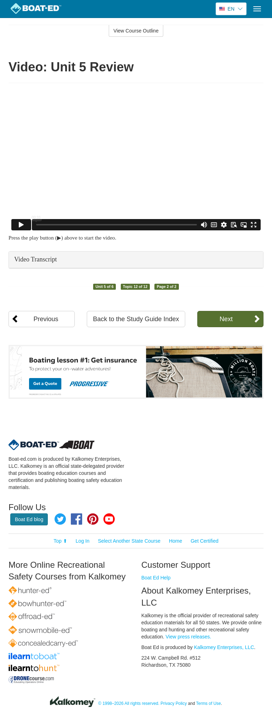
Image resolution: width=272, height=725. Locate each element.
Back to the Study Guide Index (136, 319)
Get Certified (205, 541)
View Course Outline (135, 31)
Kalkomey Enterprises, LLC (224, 647)
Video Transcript (35, 259)
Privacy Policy (173, 703)
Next (226, 319)
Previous (46, 319)
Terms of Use (208, 703)
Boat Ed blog (29, 519)
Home (175, 541)
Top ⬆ (60, 541)
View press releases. (188, 636)
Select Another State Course (129, 541)
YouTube (109, 519)
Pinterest (92, 519)
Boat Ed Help (156, 577)
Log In (83, 541)
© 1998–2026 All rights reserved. (128, 703)
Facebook (76, 519)
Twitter (60, 519)
